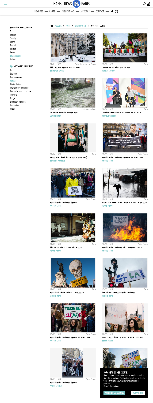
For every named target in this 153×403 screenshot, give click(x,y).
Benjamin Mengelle (57, 160)
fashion (13, 34)
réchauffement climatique (20, 91)
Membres (38, 11)
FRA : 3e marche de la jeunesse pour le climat (122, 337)
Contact (100, 11)
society (13, 38)
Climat (12, 80)
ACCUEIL (58, 25)
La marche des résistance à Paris (116, 67)
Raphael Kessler (108, 70)
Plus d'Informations (111, 386)
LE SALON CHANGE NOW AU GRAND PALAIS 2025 (121, 112)
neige (12, 98)
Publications (67, 11)
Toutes (12, 31)
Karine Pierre (107, 205)
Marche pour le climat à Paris (63, 202)
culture (13, 59)
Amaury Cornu (107, 160)
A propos (85, 11)
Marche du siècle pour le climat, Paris (67, 292)
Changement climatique (19, 87)
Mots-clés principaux (23, 66)
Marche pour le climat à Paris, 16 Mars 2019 (70, 337)
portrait (13, 45)
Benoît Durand (107, 340)
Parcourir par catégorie (21, 27)
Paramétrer (138, 392)
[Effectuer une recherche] (144, 4)
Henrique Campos (109, 115)
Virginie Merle (55, 295)
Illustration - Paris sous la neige (65, 67)
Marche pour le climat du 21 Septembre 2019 (122, 247)
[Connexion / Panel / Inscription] (149, 4)
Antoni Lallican (56, 385)
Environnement (16, 77)
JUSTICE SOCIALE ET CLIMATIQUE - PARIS (66, 247)
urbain (12, 108)
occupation (14, 105)
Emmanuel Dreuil (57, 70)
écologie (13, 73)
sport (12, 41)
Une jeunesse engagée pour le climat (118, 292)
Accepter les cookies (114, 392)
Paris (12, 70)
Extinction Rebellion (18, 101)
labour (12, 52)
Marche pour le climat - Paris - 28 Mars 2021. (123, 157)
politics (13, 48)
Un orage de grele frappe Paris (64, 112)
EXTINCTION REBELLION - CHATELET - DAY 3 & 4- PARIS (124, 202)
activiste (13, 94)
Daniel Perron (55, 115)
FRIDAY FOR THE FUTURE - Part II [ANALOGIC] (68, 157)
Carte (52, 11)
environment (15, 55)
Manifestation (15, 84)
